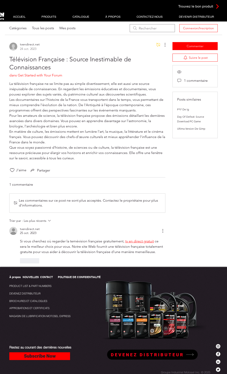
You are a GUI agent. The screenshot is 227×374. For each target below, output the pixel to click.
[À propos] (15, 277)
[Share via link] (40, 170)
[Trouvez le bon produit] (193, 6)
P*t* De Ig (183, 109)
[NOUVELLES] (31, 277)
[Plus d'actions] (162, 44)
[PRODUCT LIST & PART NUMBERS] (37, 286)
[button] (48, 17)
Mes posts (67, 28)
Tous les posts (43, 28)
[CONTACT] (46, 277)
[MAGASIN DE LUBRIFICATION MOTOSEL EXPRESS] (39, 316)
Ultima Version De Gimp (191, 128)
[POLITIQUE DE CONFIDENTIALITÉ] (79, 277)
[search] (152, 28)
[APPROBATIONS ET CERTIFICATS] (29, 308)
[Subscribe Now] (39, 356)
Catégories (18, 28)
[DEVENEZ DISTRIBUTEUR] (25, 294)
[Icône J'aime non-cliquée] (12, 170)
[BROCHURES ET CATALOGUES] (28, 301)
